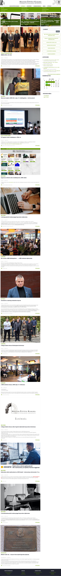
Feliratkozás (23, 572)
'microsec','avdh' (4, 481)
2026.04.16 (6, 348)
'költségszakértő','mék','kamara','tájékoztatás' (7, 226)
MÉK (1, 387)
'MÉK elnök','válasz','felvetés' (5, 394)
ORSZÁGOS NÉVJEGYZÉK (51, 45)
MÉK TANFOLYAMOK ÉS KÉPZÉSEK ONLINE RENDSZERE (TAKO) (51, 35)
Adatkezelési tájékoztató (8, 572)
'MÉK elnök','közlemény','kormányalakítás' (7, 313)
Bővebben (37, 65)
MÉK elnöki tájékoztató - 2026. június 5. (50, 62)
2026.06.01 (9, 557)
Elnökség (3, 256)
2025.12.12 (6, 23)
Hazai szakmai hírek (6, 135)
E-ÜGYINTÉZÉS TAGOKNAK (51, 51)
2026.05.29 (6, 180)
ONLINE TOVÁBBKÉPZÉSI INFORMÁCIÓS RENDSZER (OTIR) (51, 39)
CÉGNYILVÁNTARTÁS (51, 48)
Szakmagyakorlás (37, 6)
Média (44, 6)
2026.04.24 (6, 303)
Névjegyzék (52, 573)
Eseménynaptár (44, 7)
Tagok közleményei (24, 7)
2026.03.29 (6, 429)
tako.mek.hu (11, 182)
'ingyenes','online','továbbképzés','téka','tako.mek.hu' (8, 145)
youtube (46, 97)
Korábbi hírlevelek (23, 574)
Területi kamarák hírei (4, 9)
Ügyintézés (29, 6)
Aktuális (23, 6)
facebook (46, 95)
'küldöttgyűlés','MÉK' (4, 268)
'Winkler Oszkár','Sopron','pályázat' (6, 565)
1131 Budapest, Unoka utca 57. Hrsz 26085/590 (51, 70)
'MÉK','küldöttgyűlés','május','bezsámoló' (7, 105)
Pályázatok (3, 552)
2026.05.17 (6, 261)
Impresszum (38, 574)
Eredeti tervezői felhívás (25, 9)
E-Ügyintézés (52, 574)
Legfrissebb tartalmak (45, 9)
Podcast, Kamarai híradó (27, 19)
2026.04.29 (6, 140)
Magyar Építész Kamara (14, 6)
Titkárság (8, 574)
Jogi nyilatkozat (8, 573)
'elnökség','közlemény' (5, 353)
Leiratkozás (23, 573)
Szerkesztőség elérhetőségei (38, 572)
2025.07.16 (6, 516)
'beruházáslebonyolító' (5, 522)
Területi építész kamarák (52, 572)
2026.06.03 (26, 24)
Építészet (49, 6)
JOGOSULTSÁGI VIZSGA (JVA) (51, 42)
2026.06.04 (47, 24)
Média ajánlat (38, 573)
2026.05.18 (5, 387)
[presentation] (3, 21)
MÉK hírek (2, 7)
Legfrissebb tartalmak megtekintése (54, 74)
